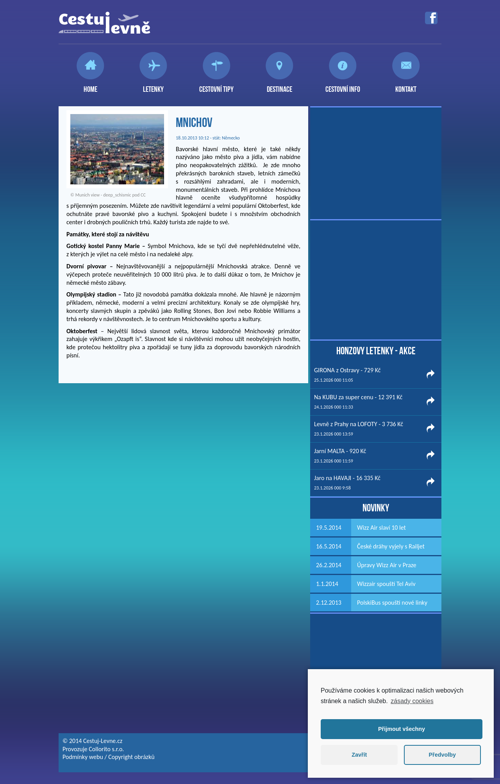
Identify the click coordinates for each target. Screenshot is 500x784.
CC (143, 195)
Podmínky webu (82, 757)
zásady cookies (412, 701)
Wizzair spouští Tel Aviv (386, 584)
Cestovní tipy (216, 86)
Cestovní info (342, 86)
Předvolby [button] (442, 755)
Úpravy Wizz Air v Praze (386, 565)
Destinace (279, 86)
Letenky (153, 86)
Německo (231, 138)
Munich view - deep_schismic (103, 195)
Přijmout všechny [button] (401, 729)
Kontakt (405, 86)
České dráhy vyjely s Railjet (391, 546)
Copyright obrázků (131, 757)
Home (90, 86)
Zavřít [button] (359, 755)
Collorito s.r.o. (106, 749)
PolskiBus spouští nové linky (392, 602)
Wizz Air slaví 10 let (381, 527)
